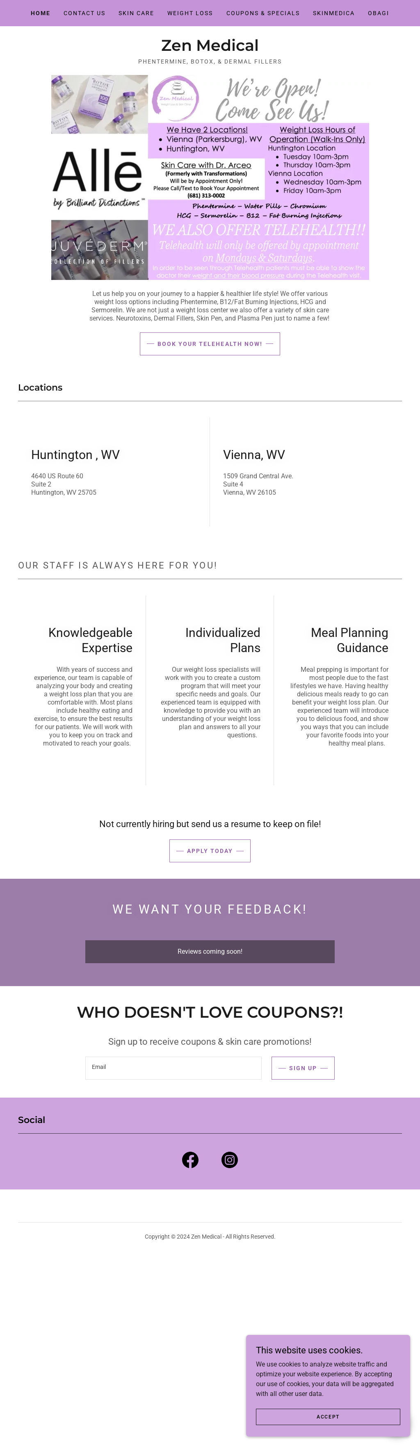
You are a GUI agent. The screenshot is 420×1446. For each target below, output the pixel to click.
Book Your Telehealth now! (210, 344)
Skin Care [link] (136, 13)
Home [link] (40, 13)
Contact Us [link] (84, 13)
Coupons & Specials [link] (263, 13)
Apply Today (210, 851)
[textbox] (173, 1068)
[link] (210, 48)
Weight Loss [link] (190, 13)
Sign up (303, 1068)
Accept (328, 1428)
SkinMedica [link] (334, 13)
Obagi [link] (378, 13)
